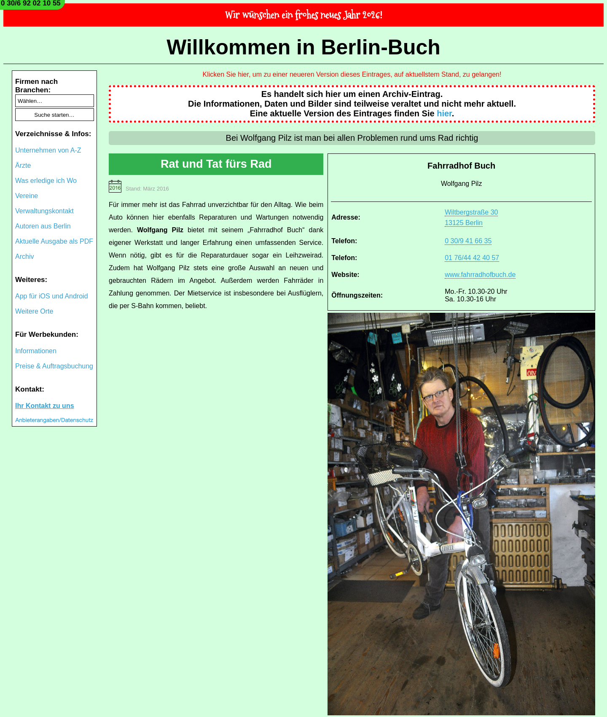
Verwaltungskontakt (44, 211)
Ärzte (23, 165)
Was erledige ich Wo (46, 180)
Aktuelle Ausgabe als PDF (54, 241)
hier (444, 113)
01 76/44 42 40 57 (472, 257)
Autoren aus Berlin (43, 226)
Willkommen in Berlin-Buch (303, 47)
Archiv (24, 256)
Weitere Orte (34, 311)
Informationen (35, 350)
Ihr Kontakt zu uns (44, 405)
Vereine (26, 195)
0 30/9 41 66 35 (468, 240)
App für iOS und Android (51, 296)
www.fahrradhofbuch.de (480, 274)
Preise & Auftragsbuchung (54, 366)
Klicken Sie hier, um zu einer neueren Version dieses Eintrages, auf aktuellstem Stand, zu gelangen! (352, 74)
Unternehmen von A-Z (48, 150)
